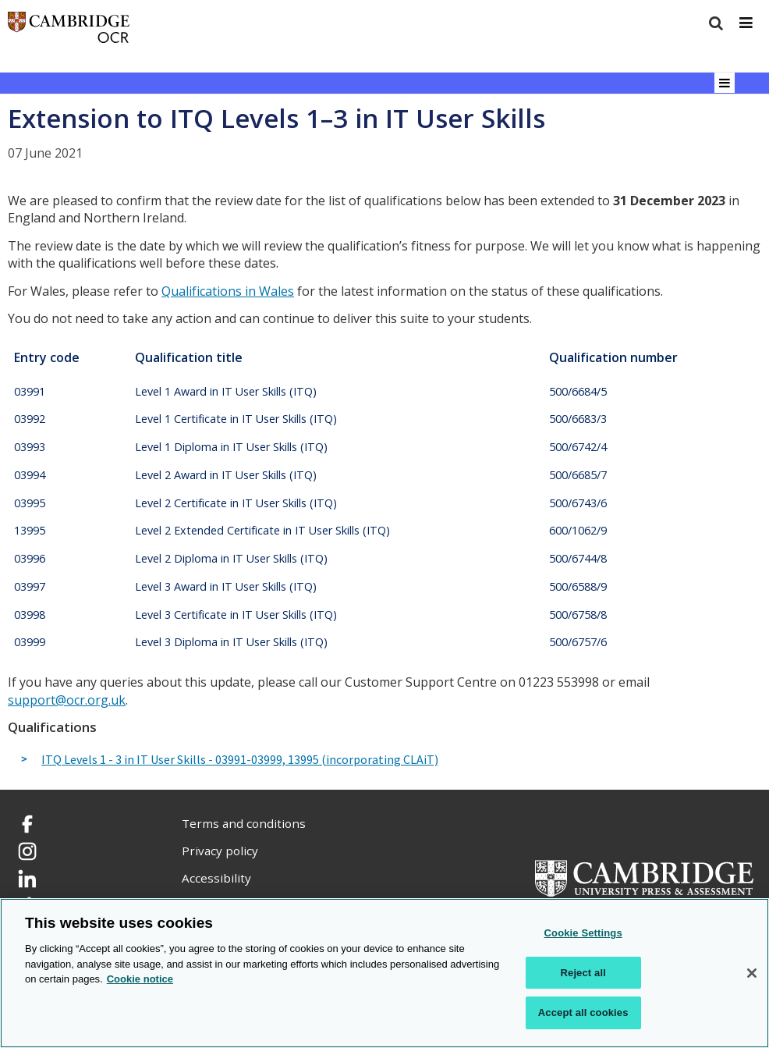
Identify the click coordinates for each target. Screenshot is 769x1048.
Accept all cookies (583, 1012)
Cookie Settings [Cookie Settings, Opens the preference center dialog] (583, 933)
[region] (384, 973)
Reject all (583, 973)
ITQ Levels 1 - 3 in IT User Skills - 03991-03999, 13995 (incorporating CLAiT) (239, 760)
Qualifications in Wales (227, 291)
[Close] (752, 973)
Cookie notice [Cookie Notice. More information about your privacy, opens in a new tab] (140, 979)
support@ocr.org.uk (67, 700)
